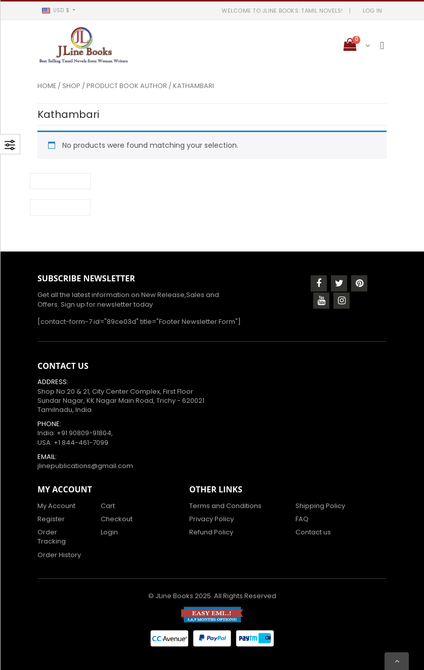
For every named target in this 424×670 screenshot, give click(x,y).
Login (109, 532)
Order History (59, 555)
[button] (58, 11)
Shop (71, 86)
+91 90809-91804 (84, 433)
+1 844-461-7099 (81, 442)
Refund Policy (211, 532)
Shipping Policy (320, 506)
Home (46, 86)
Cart (108, 506)
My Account (56, 506)
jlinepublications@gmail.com (85, 466)
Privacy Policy (211, 519)
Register (51, 519)
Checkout (117, 519)
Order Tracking (51, 536)
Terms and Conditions (225, 506)
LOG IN (373, 11)
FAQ (302, 519)
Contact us (313, 532)
